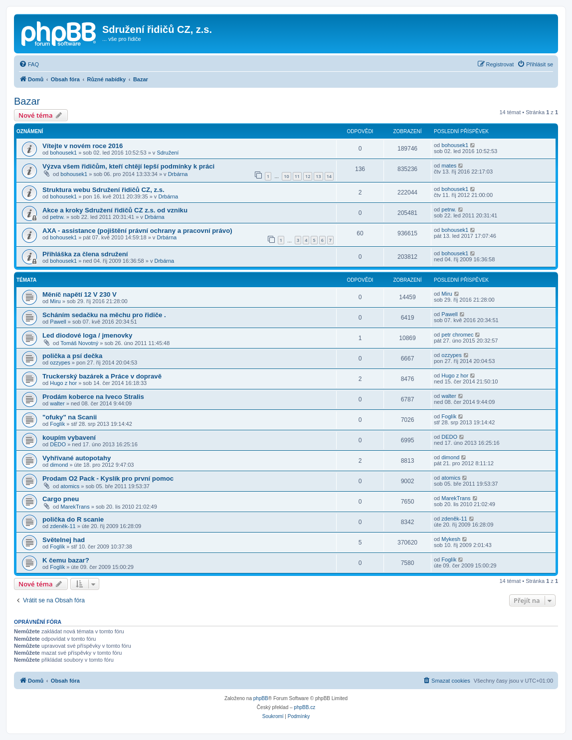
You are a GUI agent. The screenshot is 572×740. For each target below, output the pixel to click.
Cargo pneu (60, 499)
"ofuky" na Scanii (69, 417)
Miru (55, 301)
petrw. (57, 217)
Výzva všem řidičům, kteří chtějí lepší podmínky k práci (128, 166)
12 (307, 176)
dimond (59, 465)
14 (329, 176)
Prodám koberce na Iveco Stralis (93, 396)
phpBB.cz (304, 707)
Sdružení (168, 153)
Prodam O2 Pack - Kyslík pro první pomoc (108, 478)
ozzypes (60, 363)
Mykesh (450, 539)
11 (297, 176)
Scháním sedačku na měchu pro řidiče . (104, 315)
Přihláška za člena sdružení (85, 254)
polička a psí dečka (72, 356)
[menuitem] (29, 64)
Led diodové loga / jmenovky (87, 335)
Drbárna (178, 174)
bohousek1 (63, 153)
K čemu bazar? (65, 560)
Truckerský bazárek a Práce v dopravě (102, 376)
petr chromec (457, 335)
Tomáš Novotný (79, 343)
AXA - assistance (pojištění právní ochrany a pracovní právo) (137, 230)
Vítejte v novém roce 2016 (82, 146)
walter (57, 403)
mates (448, 166)
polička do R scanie (73, 519)
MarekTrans (74, 507)
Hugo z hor (63, 383)
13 (318, 176)
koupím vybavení (69, 437)
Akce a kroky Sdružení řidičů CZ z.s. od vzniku (115, 210)
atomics (69, 486)
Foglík (57, 424)
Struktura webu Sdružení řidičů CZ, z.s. (103, 189)
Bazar (27, 101)
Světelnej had (63, 540)
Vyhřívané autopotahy (76, 458)
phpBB (260, 698)
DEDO (58, 444)
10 (286, 176)
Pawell (58, 322)
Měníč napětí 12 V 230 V (79, 294)
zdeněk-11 (62, 526)
